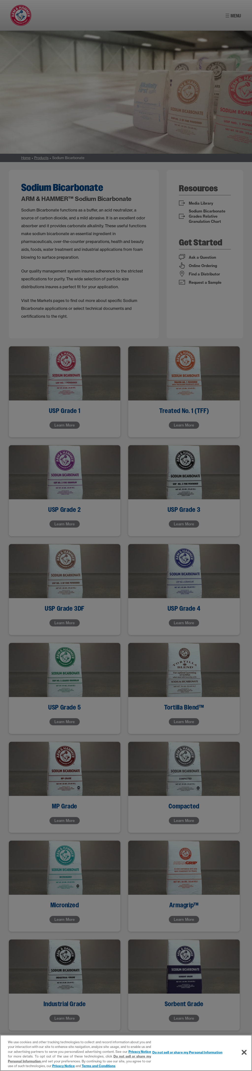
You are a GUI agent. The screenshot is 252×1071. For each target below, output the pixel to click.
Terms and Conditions (98, 1066)
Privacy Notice (139, 1052)
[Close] (244, 1052)
